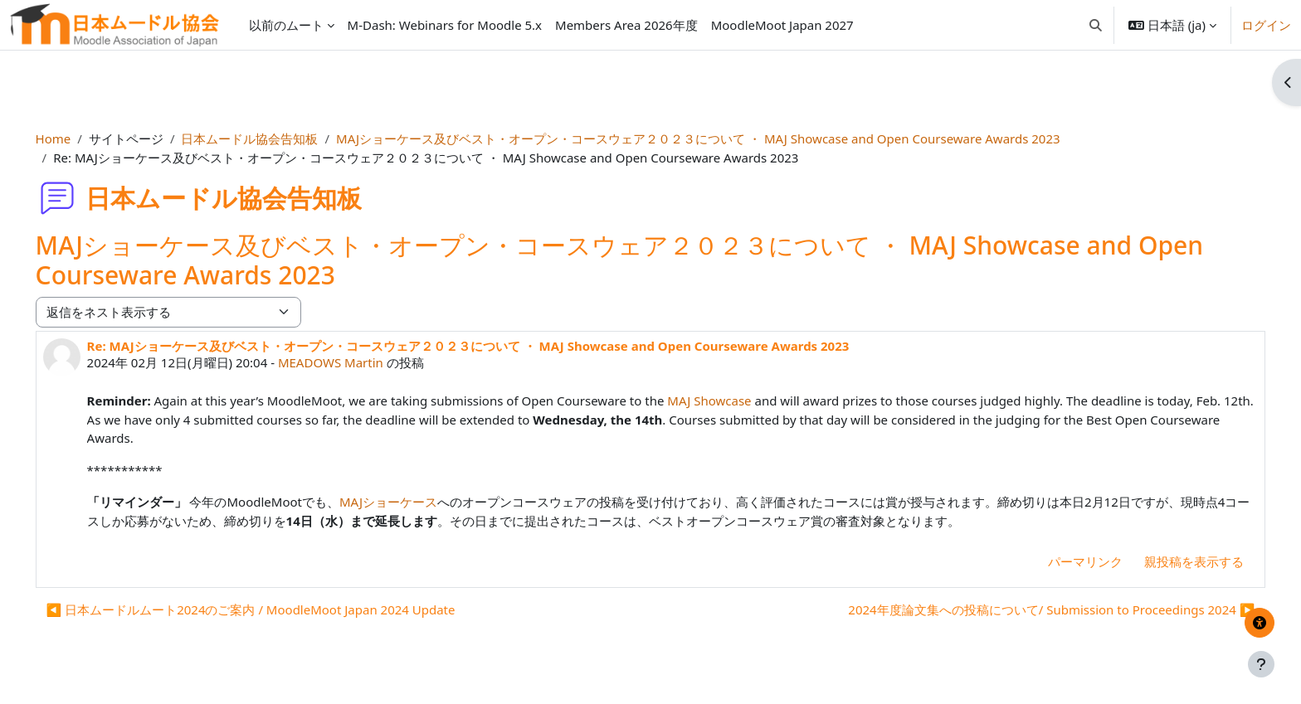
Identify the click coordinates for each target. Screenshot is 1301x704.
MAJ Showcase (733, 400)
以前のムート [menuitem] (286, 25)
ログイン (1266, 25)
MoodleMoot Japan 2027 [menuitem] (782, 25)
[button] (1095, 25)
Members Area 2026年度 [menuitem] (626, 25)
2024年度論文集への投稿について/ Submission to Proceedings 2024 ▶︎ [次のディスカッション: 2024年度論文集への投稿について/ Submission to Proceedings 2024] (1028, 609)
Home (77, 138)
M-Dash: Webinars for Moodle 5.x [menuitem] (445, 25)
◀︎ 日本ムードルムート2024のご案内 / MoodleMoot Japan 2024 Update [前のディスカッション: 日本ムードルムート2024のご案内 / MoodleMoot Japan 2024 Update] (274, 609)
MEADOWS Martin (354, 362)
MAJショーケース (411, 501)
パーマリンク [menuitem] (1062, 561)
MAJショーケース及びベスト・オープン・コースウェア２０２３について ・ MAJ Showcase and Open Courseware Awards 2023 (721, 138)
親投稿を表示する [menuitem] (1171, 561)
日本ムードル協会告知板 (273, 138)
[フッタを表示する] (1261, 664)
